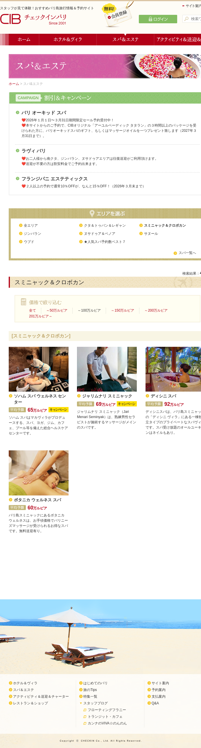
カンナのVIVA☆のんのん (107, 723)
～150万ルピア (122, 310)
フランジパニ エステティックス (54, 178)
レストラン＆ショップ (30, 703)
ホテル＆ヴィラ (68, 39)
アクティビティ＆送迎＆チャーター (41, 696)
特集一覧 (90, 696)
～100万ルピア (89, 310)
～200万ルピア (156, 310)
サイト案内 (160, 683)
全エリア (31, 225)
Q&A (155, 703)
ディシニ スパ (163, 396)
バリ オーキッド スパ (43, 112)
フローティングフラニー (107, 710)
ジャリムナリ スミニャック (107, 396)
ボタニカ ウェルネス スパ (37, 500)
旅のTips (90, 690)
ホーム (24, 39)
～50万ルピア (56, 310)
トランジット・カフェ (105, 717)
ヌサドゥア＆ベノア (99, 234)
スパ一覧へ (187, 253)
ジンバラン (32, 234)
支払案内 (159, 696)
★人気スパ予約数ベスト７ (105, 242)
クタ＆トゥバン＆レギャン (105, 225)
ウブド (29, 242)
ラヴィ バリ (33, 150)
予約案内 (159, 690)
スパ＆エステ (125, 39)
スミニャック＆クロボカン (165, 225)
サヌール (151, 234)
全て (32, 310)
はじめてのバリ (95, 683)
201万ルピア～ (40, 316)
